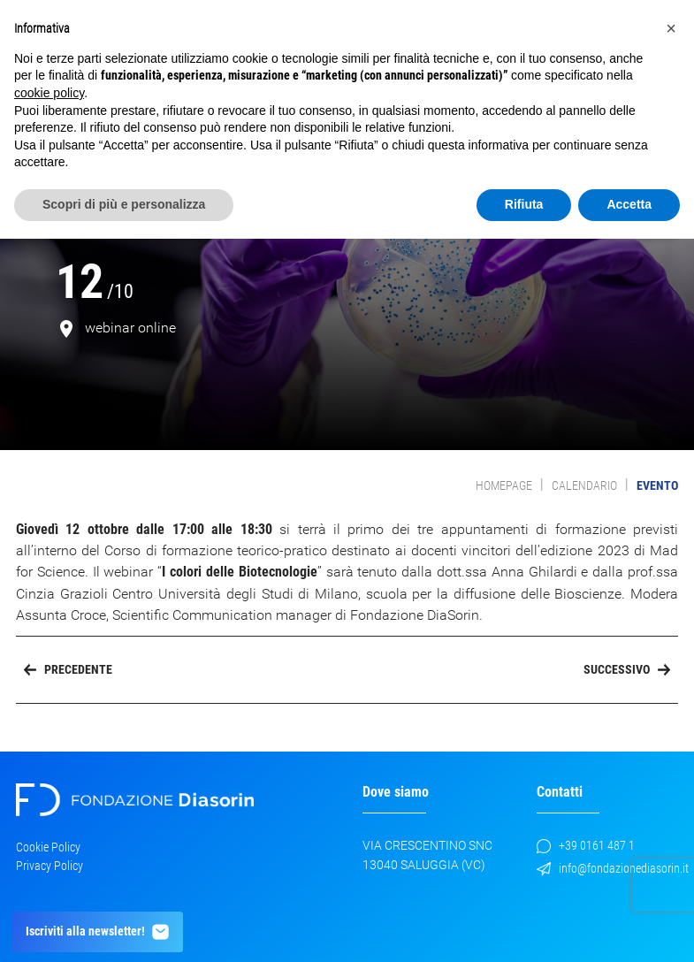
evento (657, 485)
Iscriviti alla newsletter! (98, 932)
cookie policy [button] (49, 93)
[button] (671, 28)
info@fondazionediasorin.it (613, 868)
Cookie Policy (48, 847)
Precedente (68, 669)
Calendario (584, 485)
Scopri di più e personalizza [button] (123, 204)
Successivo (626, 669)
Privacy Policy (49, 866)
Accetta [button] (629, 204)
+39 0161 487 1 (586, 845)
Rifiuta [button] (524, 204)
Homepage (504, 485)
